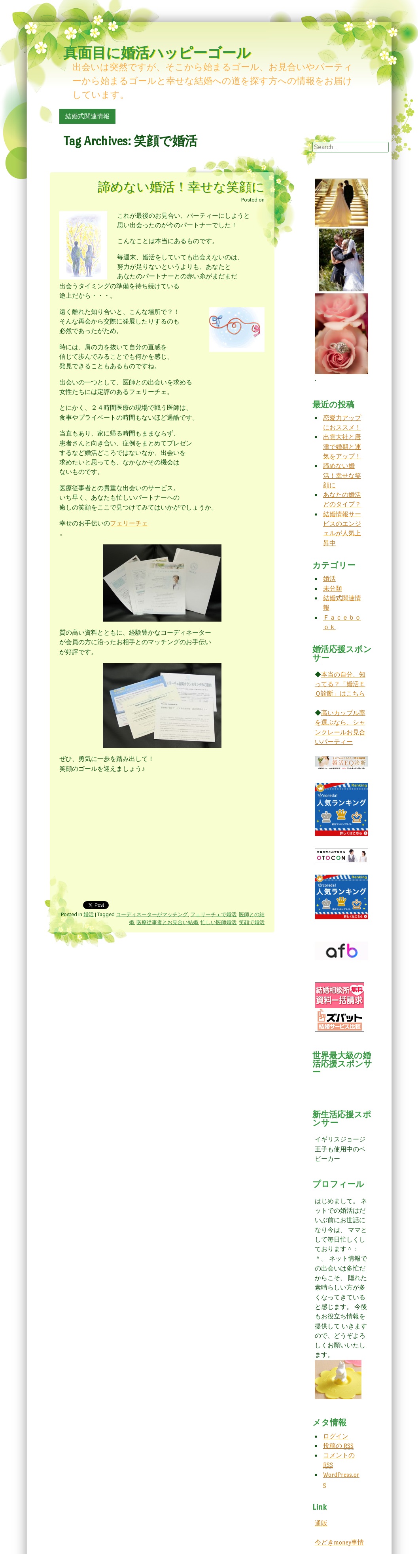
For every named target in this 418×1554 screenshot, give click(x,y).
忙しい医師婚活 (218, 922)
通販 (321, 1523)
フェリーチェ (129, 523)
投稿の (338, 1445)
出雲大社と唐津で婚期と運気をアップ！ (342, 447)
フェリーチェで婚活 (213, 914)
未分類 (332, 588)
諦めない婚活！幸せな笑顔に (181, 187)
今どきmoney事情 (339, 1542)
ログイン (335, 1436)
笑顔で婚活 (252, 922)
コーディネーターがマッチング (152, 914)
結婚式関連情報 (87, 116)
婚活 (88, 914)
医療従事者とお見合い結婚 (167, 922)
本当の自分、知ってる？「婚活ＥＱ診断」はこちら (340, 684)
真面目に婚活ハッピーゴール (157, 53)
